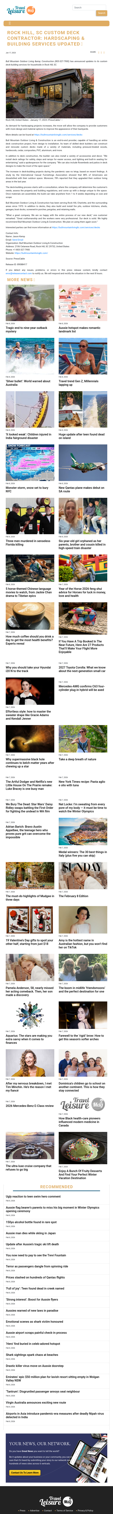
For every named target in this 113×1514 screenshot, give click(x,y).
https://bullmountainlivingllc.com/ (31, 253)
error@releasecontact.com (19, 273)
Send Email (17, 240)
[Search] (89, 7)
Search (101, 13)
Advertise (34, 1510)
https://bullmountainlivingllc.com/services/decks (58, 134)
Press (22, 1510)
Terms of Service (64, 1510)
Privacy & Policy (85, 1510)
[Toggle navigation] (10, 23)
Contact (48, 1510)
